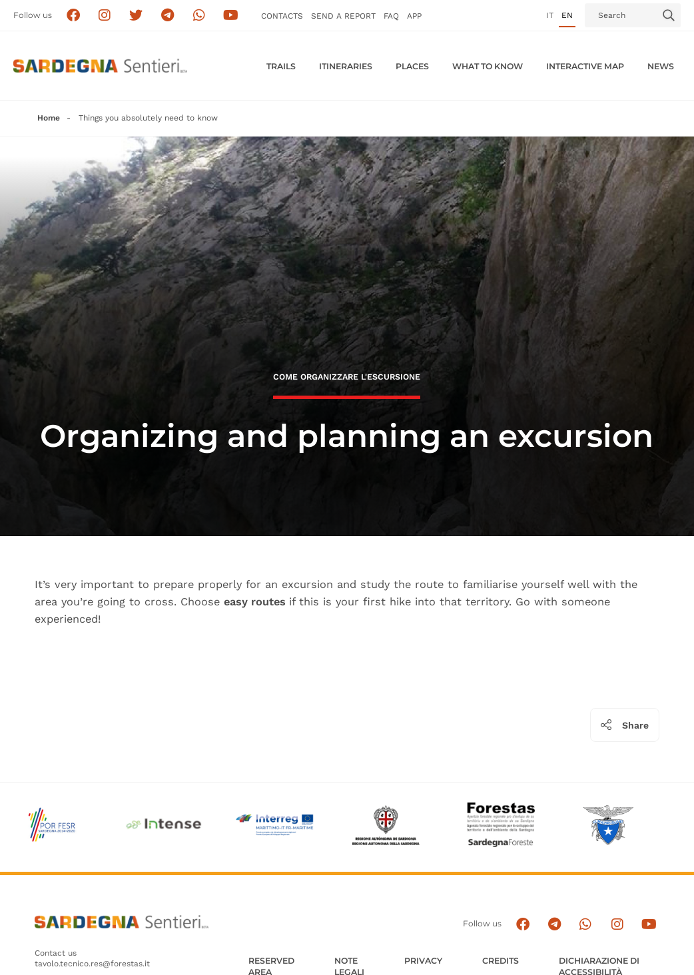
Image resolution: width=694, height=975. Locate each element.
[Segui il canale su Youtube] (230, 15)
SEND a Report (343, 16)
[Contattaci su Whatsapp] (199, 15)
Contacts (282, 16)
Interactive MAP (585, 66)
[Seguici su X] (136, 15)
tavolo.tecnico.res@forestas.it (92, 963)
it (549, 15)
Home (48, 118)
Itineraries (345, 66)
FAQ (391, 16)
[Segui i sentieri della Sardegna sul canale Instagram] (105, 15)
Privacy (423, 961)
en (567, 15)
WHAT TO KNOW (487, 66)
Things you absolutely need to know (148, 118)
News (660, 66)
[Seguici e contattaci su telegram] (167, 15)
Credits (500, 961)
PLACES (412, 66)
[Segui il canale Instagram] (617, 924)
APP (414, 16)
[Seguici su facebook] (73, 15)
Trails (281, 66)
